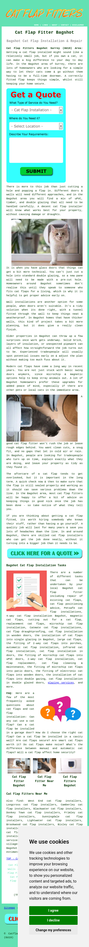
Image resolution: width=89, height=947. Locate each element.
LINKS (45, 25)
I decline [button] (53, 920)
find (19, 800)
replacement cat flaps (25, 623)
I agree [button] (53, 910)
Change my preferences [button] (53, 930)
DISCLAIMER (78, 25)
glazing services (61, 682)
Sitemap (9, 907)
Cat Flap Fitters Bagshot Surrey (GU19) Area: (44, 48)
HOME (36, 25)
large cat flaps (69, 639)
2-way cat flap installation (51, 659)
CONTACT (65, 25)
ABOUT (54, 25)
